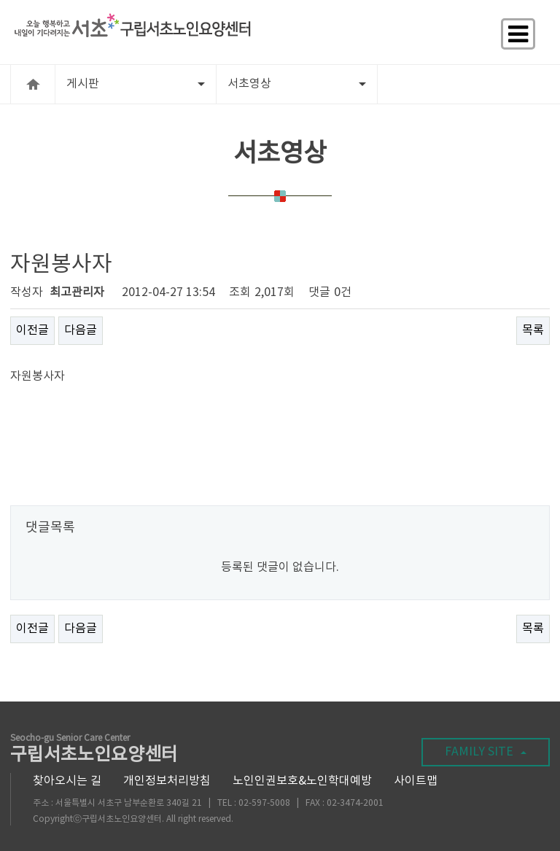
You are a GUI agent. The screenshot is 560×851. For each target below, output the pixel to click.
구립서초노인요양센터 (94, 750)
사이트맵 (416, 781)
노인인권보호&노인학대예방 (302, 781)
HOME (33, 84)
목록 (533, 330)
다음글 (80, 330)
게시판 (135, 83)
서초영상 (297, 83)
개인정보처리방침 (167, 781)
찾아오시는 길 (67, 781)
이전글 (32, 330)
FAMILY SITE (485, 751)
